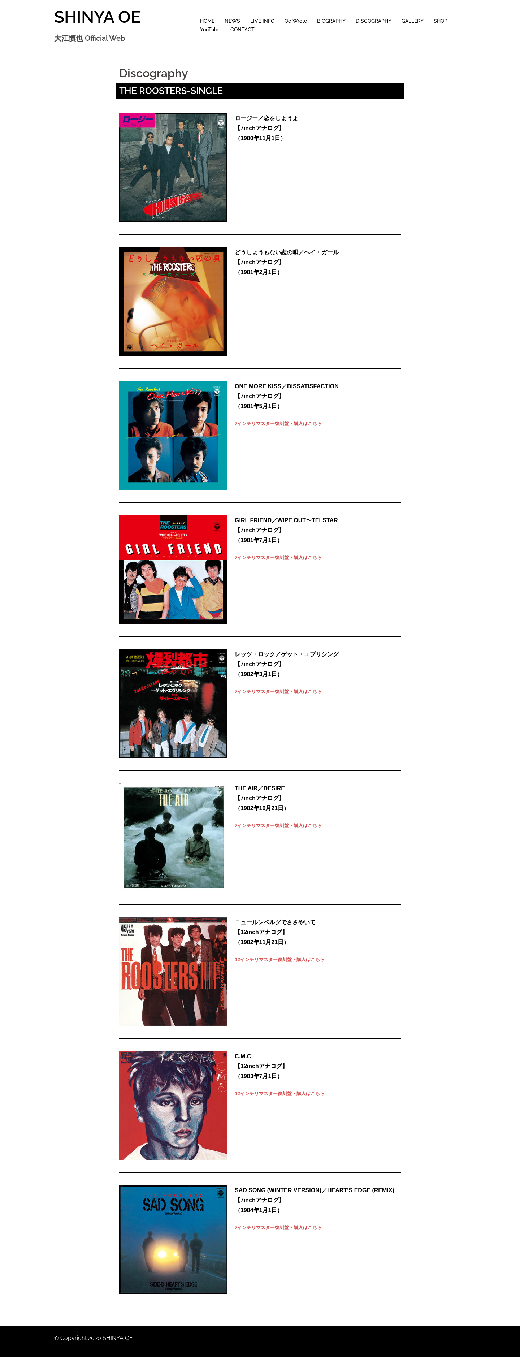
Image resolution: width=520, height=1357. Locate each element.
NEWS (232, 21)
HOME (207, 21)
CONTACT (242, 30)
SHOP (440, 21)
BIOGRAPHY (331, 21)
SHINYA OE (97, 17)
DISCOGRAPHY (373, 21)
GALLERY (413, 21)
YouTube (210, 30)
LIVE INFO (262, 21)
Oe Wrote (296, 21)
